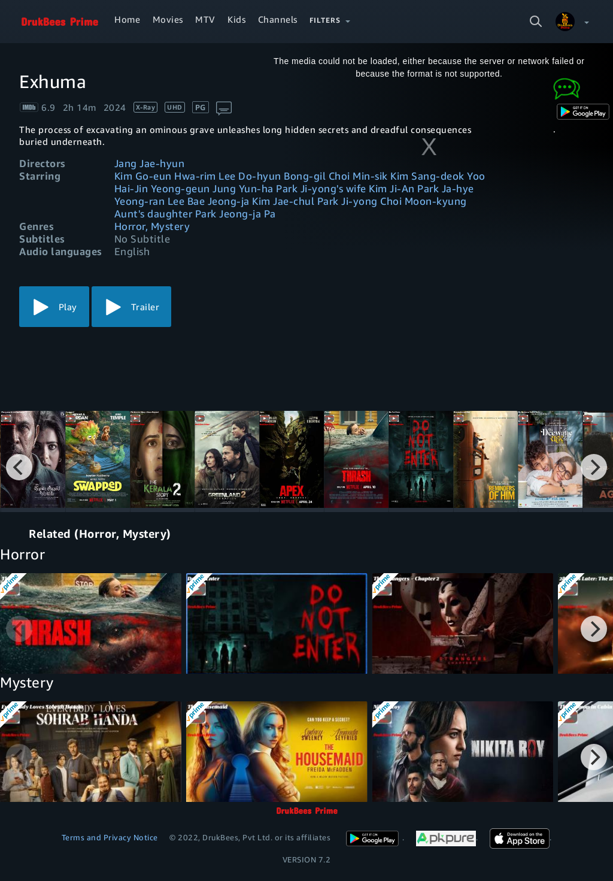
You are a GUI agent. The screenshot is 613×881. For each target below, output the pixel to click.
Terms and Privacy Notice (110, 837)
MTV (205, 19)
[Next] (594, 467)
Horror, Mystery (152, 226)
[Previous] (19, 467)
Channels (278, 19)
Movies (168, 19)
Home (127, 19)
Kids (236, 19)
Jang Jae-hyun (149, 163)
